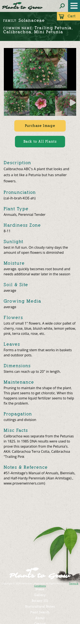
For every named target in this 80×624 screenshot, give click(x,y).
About (40, 618)
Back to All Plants (40, 141)
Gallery (40, 595)
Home (40, 589)
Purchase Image (40, 126)
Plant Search (40, 612)
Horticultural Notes (40, 606)
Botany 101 (40, 600)
